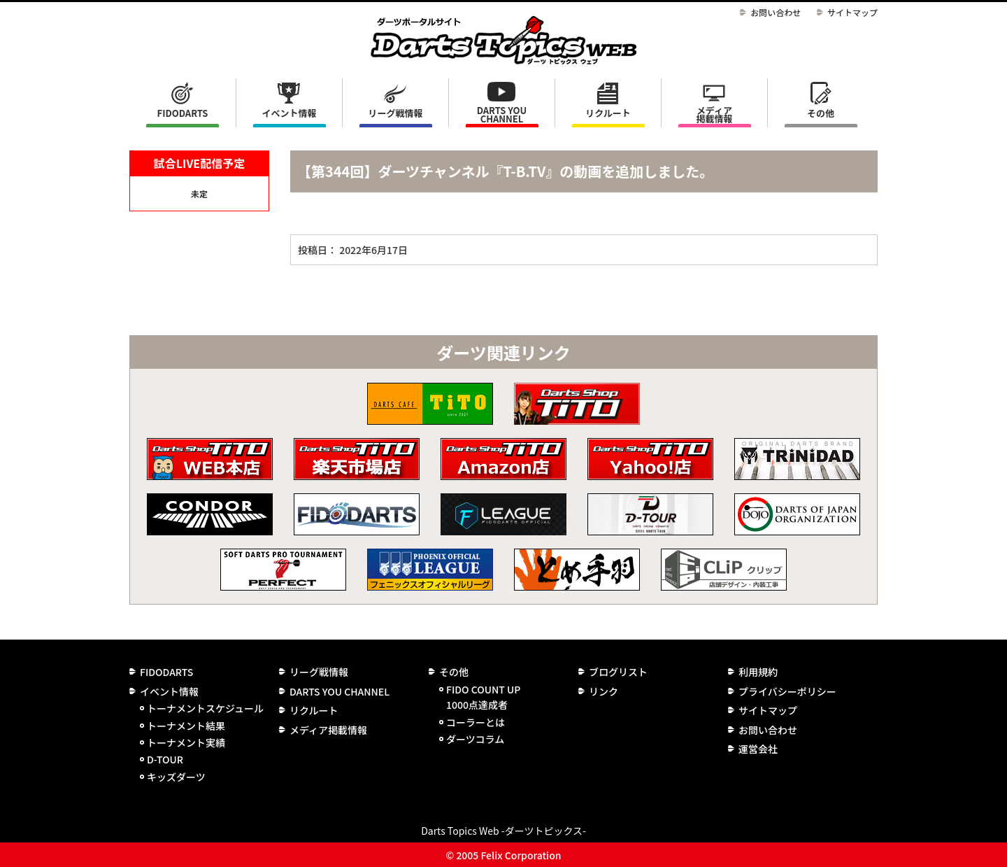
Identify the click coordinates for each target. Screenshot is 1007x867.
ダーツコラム (475, 739)
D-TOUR (165, 759)
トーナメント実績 (186, 742)
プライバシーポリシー (787, 691)
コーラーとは (475, 722)
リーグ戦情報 (319, 672)
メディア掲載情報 (714, 114)
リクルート (608, 113)
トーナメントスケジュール (205, 708)
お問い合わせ (775, 12)
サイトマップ (852, 12)
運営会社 (758, 749)
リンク (603, 691)
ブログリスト (618, 672)
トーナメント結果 (186, 726)
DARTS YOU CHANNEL (502, 114)
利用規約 (758, 672)
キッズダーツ (176, 777)
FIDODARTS (182, 113)
